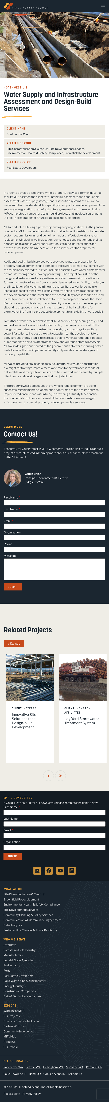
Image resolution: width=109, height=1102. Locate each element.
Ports (6, 970)
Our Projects (11, 1016)
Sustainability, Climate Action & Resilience (30, 930)
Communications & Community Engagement (32, 920)
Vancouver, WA (13, 1067)
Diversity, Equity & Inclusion (21, 1021)
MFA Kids (9, 1036)
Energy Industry (13, 986)
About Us (9, 1041)
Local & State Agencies (18, 960)
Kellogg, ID (75, 1074)
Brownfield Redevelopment (82, 153)
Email (7, 520)
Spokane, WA (74, 1067)
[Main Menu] (101, 6)
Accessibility (11, 1093)
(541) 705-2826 (35, 482)
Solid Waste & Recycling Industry (24, 981)
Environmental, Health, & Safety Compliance (35, 153)
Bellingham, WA (53, 1067)
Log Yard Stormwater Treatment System (81, 721)
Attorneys (9, 945)
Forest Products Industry (19, 950)
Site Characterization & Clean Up (27, 149)
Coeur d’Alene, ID (54, 1074)
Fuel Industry (11, 965)
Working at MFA (14, 1010)
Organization (12, 532)
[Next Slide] (60, 775)
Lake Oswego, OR (14, 1074)
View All (14, 643)
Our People (10, 1047)
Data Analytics (12, 925)
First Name (11, 497)
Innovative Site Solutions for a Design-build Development (24, 721)
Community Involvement (19, 1031)
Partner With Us (13, 1026)
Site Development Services (66, 149)
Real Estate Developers (22, 167)
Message (10, 555)
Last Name (11, 509)
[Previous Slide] (48, 775)
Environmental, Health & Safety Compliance (31, 904)
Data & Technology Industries (22, 996)
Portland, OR (94, 1067)
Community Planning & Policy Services (28, 915)
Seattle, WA (33, 1067)
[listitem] (30, 708)
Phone (8, 544)
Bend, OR (35, 1074)
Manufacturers (13, 955)
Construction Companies (19, 991)
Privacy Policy (31, 1093)
